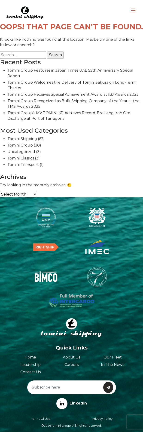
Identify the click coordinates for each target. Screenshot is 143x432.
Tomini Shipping (22, 139)
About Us (71, 357)
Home (30, 357)
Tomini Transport (23, 164)
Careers (71, 364)
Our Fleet (112, 357)
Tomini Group (20, 145)
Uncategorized (21, 152)
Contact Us (30, 372)
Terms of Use (40, 418)
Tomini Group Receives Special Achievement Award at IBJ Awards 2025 (73, 94)
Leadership (30, 364)
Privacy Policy (102, 418)
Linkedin (71, 403)
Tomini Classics (20, 158)
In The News (112, 364)
